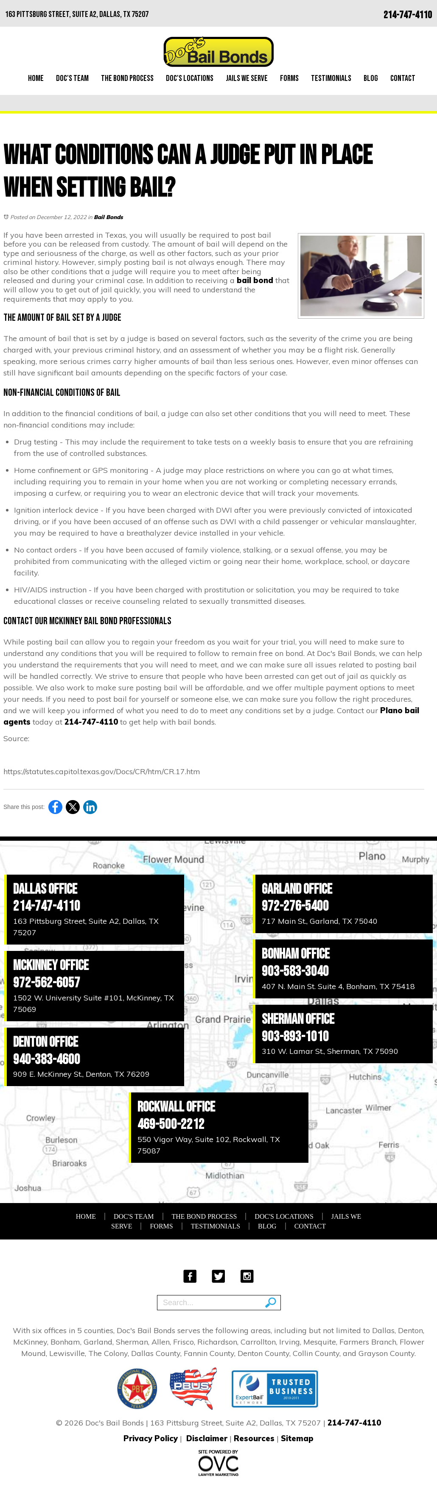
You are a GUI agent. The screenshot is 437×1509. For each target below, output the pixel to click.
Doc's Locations (189, 78)
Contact (402, 78)
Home (36, 78)
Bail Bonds (108, 217)
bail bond (255, 280)
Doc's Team (72, 78)
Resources (254, 1438)
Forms (289, 78)
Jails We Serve (247, 78)
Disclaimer (206, 1438)
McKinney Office (51, 965)
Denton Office (45, 1042)
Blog (371, 78)
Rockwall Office (176, 1107)
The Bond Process (127, 78)
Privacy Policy (150, 1438)
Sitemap (297, 1438)
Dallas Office (45, 889)
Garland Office (297, 889)
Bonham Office (296, 954)
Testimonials (331, 78)
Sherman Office (298, 1019)
